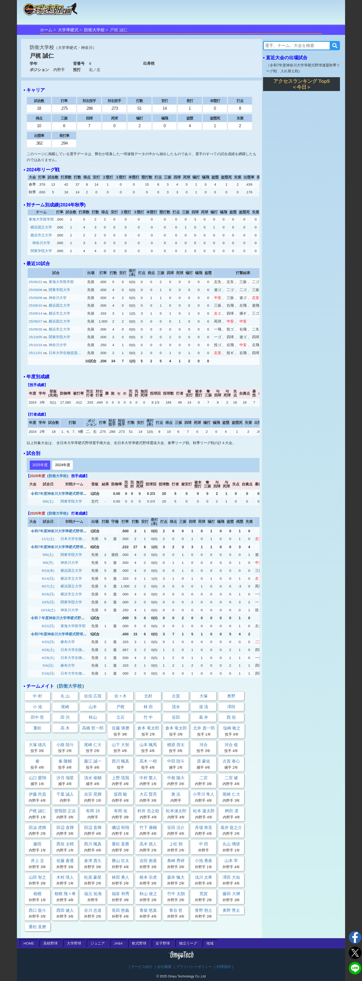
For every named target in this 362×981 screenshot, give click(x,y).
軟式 (139, 943)
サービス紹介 (142, 967)
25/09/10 (35, 305)
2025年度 (39, 465)
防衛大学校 (94, 30)
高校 (50, 943)
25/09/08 (35, 298)
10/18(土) (48, 610)
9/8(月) (48, 563)
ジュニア (97, 943)
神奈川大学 (41, 243)
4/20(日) (48, 642)
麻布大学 (68, 642)
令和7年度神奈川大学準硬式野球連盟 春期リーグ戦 (73, 634)
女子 (163, 943)
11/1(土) (48, 539)
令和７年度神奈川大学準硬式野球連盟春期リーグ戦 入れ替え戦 (83, 618)
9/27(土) (48, 586)
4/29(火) (48, 658)
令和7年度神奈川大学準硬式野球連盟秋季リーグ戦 (71, 494)
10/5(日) (48, 602)
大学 (74, 943)
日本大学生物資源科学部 (68, 353)
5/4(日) (48, 665)
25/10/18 (35, 345)
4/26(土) (48, 650)
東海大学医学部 (41, 219)
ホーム (46, 30)
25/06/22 (35, 282)
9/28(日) (48, 594)
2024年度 (62, 465)
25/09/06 (35, 290)
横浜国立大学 (41, 227)
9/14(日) (48, 578)
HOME (29, 943)
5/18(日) (48, 673)
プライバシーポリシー (194, 967)
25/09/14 (35, 313)
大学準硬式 (68, 30)
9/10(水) (48, 571)
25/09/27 (35, 321)
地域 (210, 943)
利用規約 (224, 967)
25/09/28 (35, 329)
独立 (188, 943)
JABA (118, 943)
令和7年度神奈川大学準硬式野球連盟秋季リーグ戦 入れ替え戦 (82, 531)
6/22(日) (48, 626)
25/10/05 (35, 337)
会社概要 (164, 967)
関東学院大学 (41, 251)
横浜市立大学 (41, 235)
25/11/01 (35, 353)
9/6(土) (48, 501)
